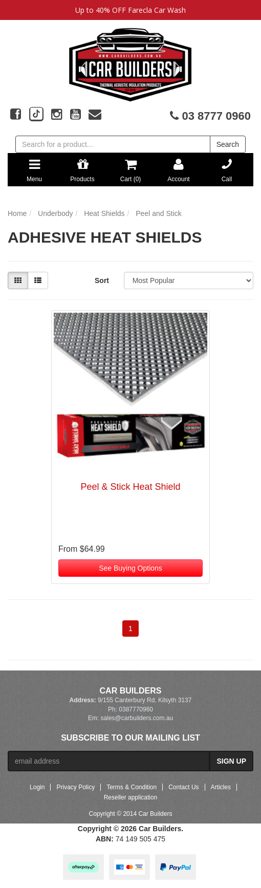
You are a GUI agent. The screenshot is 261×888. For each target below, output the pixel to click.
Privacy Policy (75, 787)
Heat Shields (104, 213)
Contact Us (183, 787)
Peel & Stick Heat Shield (130, 487)
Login (37, 787)
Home (17, 213)
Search (227, 144)
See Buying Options (130, 568)
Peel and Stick (159, 213)
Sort (102, 280)
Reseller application (131, 797)
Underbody (55, 213)
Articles (221, 787)
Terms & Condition (131, 787)
